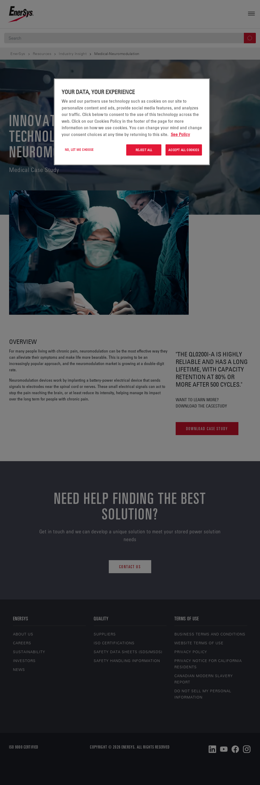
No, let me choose (79, 149)
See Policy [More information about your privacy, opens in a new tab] (180, 134)
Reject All (144, 150)
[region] (132, 121)
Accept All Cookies (183, 150)
